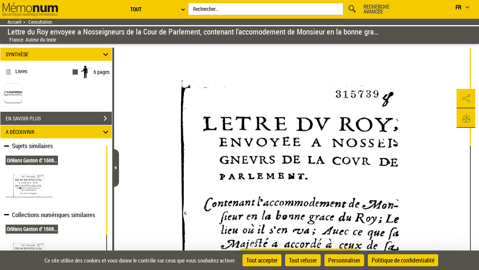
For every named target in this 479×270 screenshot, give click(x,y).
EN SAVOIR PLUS (59, 118)
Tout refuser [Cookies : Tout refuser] (303, 260)
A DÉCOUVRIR (58, 131)
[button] (466, 98)
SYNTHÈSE (58, 54)
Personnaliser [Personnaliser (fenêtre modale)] (344, 260)
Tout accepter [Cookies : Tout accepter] (262, 260)
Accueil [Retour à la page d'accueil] (14, 22)
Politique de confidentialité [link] (403, 260)
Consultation (40, 22)
